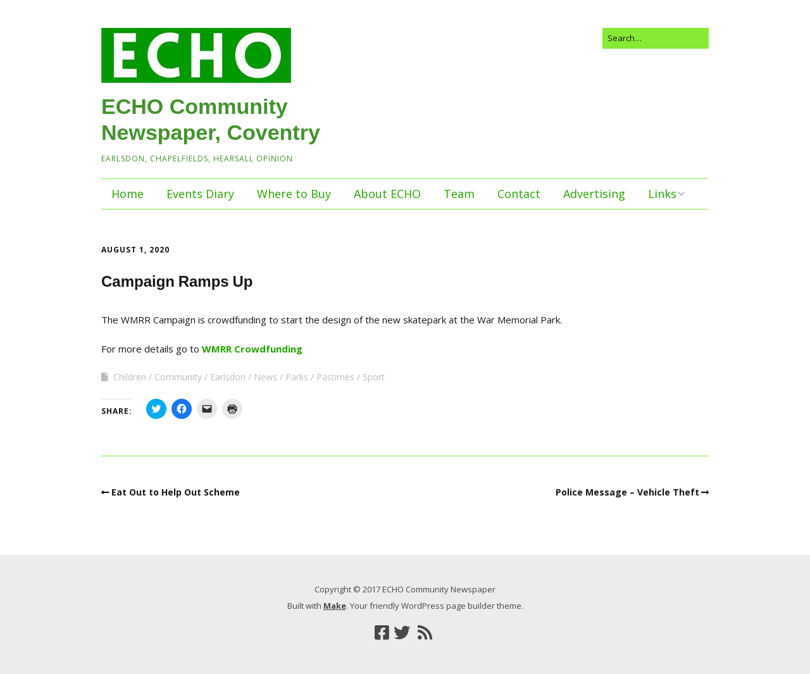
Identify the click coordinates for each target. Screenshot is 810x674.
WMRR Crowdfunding (252, 348)
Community (178, 377)
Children (129, 377)
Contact (518, 193)
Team (459, 193)
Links (662, 193)
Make (334, 605)
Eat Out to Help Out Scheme (175, 492)
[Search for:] (655, 38)
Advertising (594, 193)
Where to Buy (294, 193)
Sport (374, 377)
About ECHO (387, 193)
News (265, 377)
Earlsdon (228, 377)
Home (127, 193)
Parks (296, 377)
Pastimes (335, 377)
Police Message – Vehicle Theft (627, 492)
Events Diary (200, 193)
